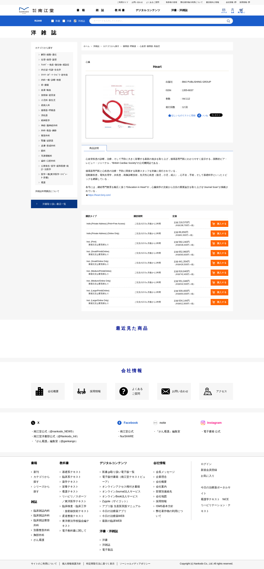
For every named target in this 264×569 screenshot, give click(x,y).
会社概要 (53, 391)
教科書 (64, 463)
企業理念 (161, 476)
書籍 (34, 463)
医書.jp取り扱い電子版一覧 (118, 471)
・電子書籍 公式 (210, 431)
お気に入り (207, 475)
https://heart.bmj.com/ (99, 195)
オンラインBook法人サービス (120, 496)
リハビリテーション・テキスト (215, 508)
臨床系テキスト (71, 476)
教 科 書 (120, 10)
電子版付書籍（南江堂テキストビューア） (123, 479)
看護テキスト (70, 491)
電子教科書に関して (74, 530)
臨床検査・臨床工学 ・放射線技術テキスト (75, 508)
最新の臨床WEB (112, 520)
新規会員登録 (209, 469)
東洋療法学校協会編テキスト (75, 523)
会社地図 (161, 496)
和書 (57, 21)
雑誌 (34, 502)
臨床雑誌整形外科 (42, 523)
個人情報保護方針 (71, 563)
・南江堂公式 (125, 431)
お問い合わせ (137, 2)
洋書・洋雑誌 (179, 10)
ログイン (206, 464)
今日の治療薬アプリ (114, 511)
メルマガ (224, 12)
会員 (232, 12)
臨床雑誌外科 (42, 515)
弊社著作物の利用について (191, 2)
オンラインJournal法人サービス (121, 491)
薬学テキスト (70, 481)
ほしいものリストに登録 (183, 115)
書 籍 (81, 10)
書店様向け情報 (212, 2)
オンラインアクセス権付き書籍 (121, 486)
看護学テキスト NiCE (215, 499)
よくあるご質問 (152, 2)
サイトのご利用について (44, 563)
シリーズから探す (42, 489)
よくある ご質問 (137, 391)
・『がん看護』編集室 (166, 431)
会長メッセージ (165, 471)
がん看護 (39, 539)
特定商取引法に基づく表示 (100, 563)
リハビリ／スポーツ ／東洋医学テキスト (74, 499)
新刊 (36, 471)
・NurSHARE (125, 436)
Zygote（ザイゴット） (115, 501)
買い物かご (241, 12)
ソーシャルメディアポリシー (135, 563)
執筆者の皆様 (171, 2)
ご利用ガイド (122, 2)
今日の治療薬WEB (113, 516)
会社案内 (161, 486)
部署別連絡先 (164, 491)
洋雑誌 (81, 21)
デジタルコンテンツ (148, 10)
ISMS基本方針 (164, 506)
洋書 (69, 21)
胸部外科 (39, 535)
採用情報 (243, 2)
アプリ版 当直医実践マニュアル (121, 506)
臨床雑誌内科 (42, 510)
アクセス (221, 391)
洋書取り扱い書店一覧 (54, 204)
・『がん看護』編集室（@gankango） (54, 441)
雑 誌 (100, 10)
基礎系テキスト (71, 471)
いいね (204, 115)
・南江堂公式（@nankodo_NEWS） (53, 431)
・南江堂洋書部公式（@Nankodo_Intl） (55, 436)
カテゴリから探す (42, 479)
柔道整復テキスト (73, 516)
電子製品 (107, 549)
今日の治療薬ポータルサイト (215, 490)
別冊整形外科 (42, 530)
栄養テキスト (70, 486)
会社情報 (229, 2)
